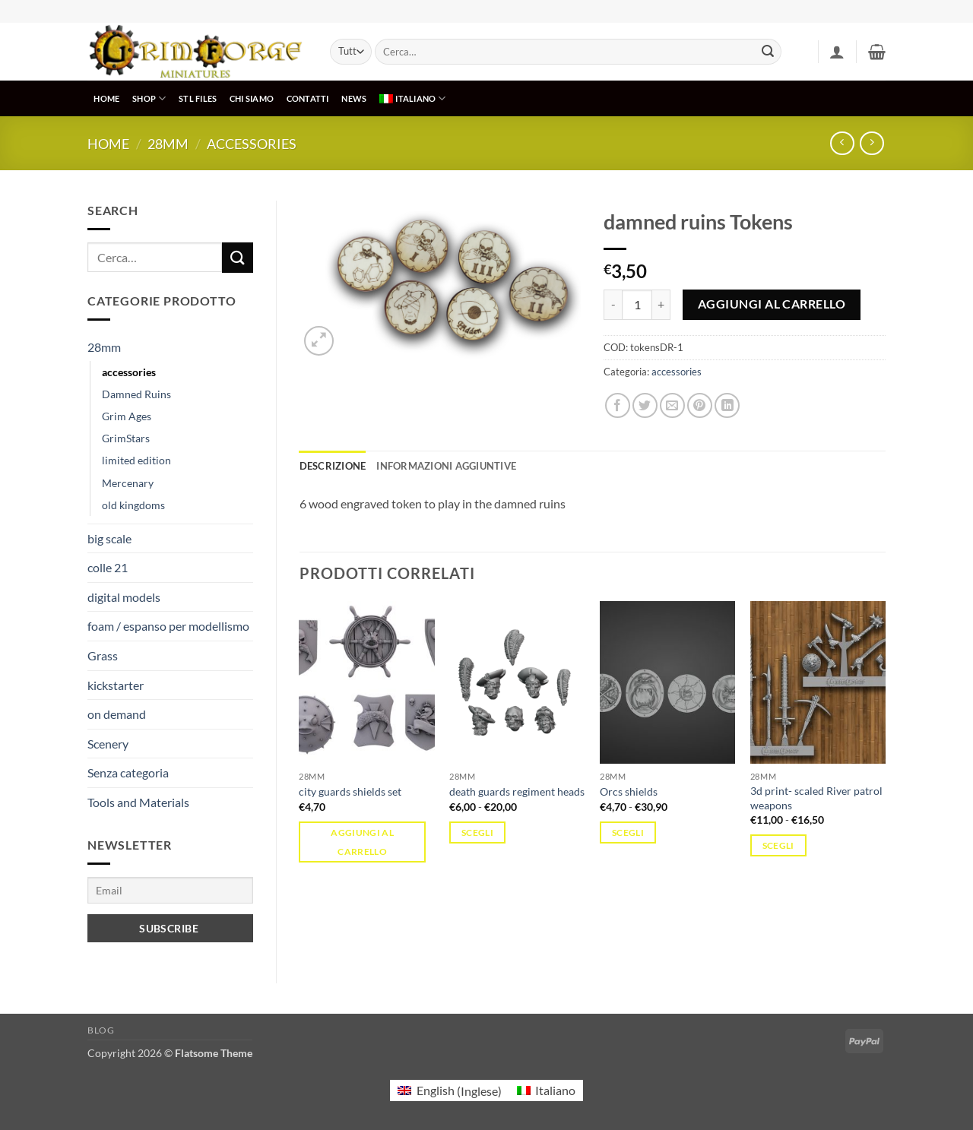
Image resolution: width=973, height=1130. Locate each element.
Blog (100, 1030)
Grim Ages (126, 416)
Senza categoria (128, 772)
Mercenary (128, 482)
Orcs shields (629, 791)
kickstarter (115, 685)
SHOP (149, 98)
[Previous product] (871, 143)
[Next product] (842, 143)
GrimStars (126, 438)
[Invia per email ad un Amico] (672, 405)
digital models (123, 597)
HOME (106, 98)
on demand (116, 714)
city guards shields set (350, 791)
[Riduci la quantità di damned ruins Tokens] (613, 305)
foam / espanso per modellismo (168, 626)
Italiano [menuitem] (555, 1090)
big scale (109, 538)
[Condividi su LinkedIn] (727, 405)
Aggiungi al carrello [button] (362, 842)
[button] (837, 51)
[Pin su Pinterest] (699, 405)
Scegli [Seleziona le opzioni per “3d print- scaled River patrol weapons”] (778, 845)
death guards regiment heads (517, 791)
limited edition (136, 460)
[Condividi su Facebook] (617, 405)
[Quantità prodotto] (637, 305)
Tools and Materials (138, 802)
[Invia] (768, 52)
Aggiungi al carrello (771, 304)
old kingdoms (133, 505)
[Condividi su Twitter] (645, 405)
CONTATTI (308, 98)
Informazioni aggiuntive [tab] (446, 466)
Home (108, 143)
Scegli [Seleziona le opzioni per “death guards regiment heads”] (477, 832)
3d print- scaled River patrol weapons (816, 798)
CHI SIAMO (252, 98)
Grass (102, 655)
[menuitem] (412, 98)
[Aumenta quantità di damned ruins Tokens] (661, 305)
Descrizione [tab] (333, 466)
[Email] (170, 890)
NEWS (353, 98)
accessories (251, 143)
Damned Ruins (136, 394)
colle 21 (107, 567)
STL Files (198, 98)
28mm (168, 143)
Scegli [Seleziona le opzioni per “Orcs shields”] (628, 832)
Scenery (107, 743)
